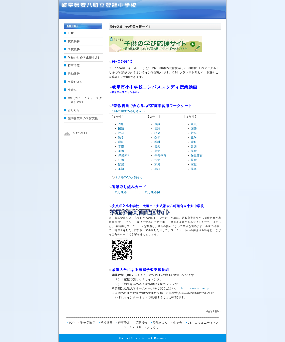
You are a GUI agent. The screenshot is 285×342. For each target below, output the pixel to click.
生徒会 (72, 89)
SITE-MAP (80, 133)
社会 (121, 132)
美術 (121, 150)
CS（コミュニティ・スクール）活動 (85, 100)
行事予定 (74, 65)
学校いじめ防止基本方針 (84, 57)
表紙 (121, 124)
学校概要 (74, 49)
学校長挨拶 (87, 322)
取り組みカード (125, 192)
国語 (121, 128)
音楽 (121, 146)
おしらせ (74, 110)
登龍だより (75, 81)
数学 (121, 137)
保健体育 (124, 155)
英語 (121, 168)
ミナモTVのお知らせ (129, 177)
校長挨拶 (74, 41)
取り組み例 (152, 192)
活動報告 (74, 73)
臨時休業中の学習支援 (83, 118)
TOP (71, 33)
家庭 (121, 164)
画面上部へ (213, 311)
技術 (121, 159)
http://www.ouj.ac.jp (195, 288)
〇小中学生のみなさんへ (128, 111)
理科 (121, 141)
